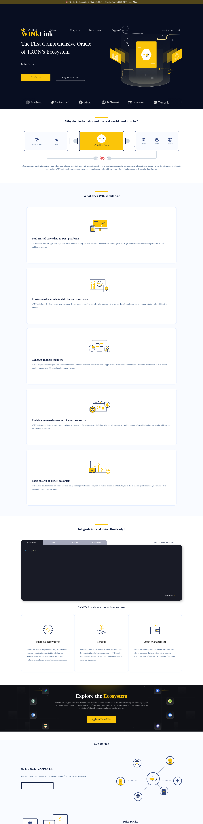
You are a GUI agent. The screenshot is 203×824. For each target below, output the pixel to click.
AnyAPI (102, 801)
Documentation (96, 10)
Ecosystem (75, 10)
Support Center (118, 10)
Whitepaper (149, 792)
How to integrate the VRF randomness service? (43, 646)
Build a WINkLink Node (126, 802)
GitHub (148, 801)
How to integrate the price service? (141, 594)
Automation (103, 806)
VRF (101, 797)
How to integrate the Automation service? (41, 751)
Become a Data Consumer (127, 792)
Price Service (36, 77)
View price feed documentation (166, 305)
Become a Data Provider (126, 797)
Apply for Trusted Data (70, 78)
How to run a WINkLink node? (37, 541)
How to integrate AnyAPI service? (145, 699)
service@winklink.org (36, 809)
